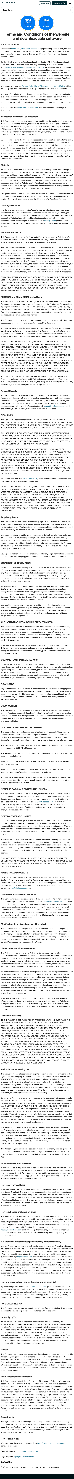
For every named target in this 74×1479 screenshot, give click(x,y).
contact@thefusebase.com (27, 1451)
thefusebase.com (24, 1257)
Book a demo (45, 3)
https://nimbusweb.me (35, 67)
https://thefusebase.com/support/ (51, 1443)
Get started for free (59, 3)
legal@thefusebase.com (28, 108)
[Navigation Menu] (70, 3)
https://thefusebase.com (31, 49)
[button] (37, 10)
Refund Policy (59, 86)
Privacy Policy (27, 86)
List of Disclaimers (42, 86)
